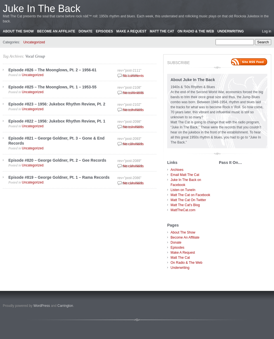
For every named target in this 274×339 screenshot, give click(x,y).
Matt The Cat (162, 31)
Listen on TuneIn (183, 190)
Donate (86, 31)
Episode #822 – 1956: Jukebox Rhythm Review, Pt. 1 (56, 121)
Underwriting (230, 31)
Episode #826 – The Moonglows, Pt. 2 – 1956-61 (52, 70)
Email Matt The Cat (185, 175)
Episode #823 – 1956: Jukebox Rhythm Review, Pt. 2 (56, 104)
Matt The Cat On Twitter (188, 200)
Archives (177, 170)
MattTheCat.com (183, 210)
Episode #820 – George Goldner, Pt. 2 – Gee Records (57, 160)
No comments (133, 76)
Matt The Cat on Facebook (190, 195)
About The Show (18, 31)
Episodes (104, 31)
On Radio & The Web (196, 31)
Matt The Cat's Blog (185, 205)
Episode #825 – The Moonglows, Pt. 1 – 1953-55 (52, 87)
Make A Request (131, 31)
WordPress (41, 306)
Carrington (65, 306)
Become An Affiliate (56, 31)
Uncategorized (34, 42)
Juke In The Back (42, 8)
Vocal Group (35, 56)
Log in (266, 31)
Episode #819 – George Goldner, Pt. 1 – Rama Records (59, 177)
